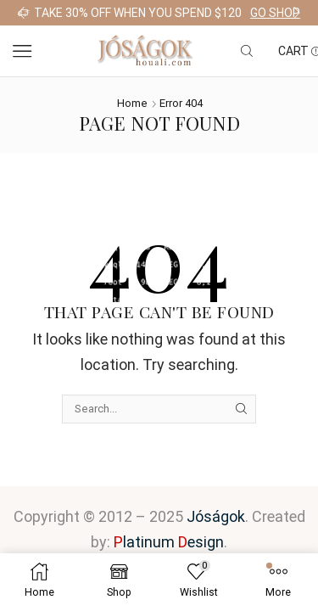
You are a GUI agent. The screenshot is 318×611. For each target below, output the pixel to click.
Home (132, 103)
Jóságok (216, 516)
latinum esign (169, 542)
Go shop (275, 13)
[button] (21, 12)
